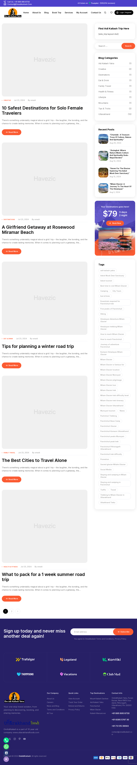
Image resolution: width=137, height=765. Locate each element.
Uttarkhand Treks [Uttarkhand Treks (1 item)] (107, 502)
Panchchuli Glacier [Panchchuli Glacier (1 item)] (108, 426)
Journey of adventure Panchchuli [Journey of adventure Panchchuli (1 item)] (109, 345)
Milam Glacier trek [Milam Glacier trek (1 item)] (108, 390)
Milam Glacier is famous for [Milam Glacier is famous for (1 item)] (112, 365)
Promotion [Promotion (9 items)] (104, 459)
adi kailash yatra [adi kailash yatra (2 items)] (107, 270)
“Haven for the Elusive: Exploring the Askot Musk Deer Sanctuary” (120, 170)
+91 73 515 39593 (120, 726)
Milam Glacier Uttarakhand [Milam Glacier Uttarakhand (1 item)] (111, 406)
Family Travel (9, 453)
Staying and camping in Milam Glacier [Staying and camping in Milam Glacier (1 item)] (113, 476)
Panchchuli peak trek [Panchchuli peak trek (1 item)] (109, 441)
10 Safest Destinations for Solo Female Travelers (42, 110)
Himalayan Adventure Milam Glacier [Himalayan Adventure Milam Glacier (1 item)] (112, 320)
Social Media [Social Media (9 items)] (106, 469)
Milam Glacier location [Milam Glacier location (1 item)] (110, 370)
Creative (7, 100)
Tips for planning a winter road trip (38, 346)
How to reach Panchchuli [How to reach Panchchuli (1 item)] (111, 339)
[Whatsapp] (6, 746)
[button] (115, 223)
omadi (33, 100)
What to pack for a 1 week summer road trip (43, 577)
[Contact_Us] (6, 753)
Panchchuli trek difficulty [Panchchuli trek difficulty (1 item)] (111, 454)
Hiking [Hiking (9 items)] (103, 314)
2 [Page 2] (11, 611)
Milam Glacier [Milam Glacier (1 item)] (106, 359)
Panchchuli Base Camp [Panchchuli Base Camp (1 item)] (110, 421)
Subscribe (123, 631)
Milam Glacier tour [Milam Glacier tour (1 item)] (108, 385)
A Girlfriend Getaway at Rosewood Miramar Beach (38, 229)
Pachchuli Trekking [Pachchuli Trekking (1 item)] (108, 416)
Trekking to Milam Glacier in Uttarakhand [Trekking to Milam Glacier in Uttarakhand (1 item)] (112, 496)
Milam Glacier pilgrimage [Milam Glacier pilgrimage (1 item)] (111, 380)
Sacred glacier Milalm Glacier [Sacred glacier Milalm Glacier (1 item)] (112, 464)
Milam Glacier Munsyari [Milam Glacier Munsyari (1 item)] (110, 375)
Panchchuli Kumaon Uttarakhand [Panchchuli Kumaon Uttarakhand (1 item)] (114, 431)
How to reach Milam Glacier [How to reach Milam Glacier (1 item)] (112, 334)
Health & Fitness (11, 567)
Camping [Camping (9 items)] (104, 291)
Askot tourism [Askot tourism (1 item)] (106, 281)
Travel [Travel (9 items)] (113, 490)
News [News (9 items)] (122, 411)
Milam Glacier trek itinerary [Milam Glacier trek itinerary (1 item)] (112, 400)
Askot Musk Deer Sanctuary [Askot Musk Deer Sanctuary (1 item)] (112, 276)
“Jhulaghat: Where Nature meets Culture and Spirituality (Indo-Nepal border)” (119, 154)
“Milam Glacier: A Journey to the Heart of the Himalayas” (120, 186)
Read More (11, 132)
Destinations (9, 219)
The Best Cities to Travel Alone (34, 460)
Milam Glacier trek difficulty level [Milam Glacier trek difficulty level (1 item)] (114, 395)
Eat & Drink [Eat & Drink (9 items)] (105, 296)
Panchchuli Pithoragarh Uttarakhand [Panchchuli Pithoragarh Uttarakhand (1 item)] (110, 448)
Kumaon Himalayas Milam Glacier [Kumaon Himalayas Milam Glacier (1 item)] (111, 353)
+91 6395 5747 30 (120, 719)
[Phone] (6, 740)
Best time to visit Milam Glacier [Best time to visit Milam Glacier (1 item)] (113, 286)
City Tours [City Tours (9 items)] (117, 291)
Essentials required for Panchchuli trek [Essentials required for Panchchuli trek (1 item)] (110, 302)
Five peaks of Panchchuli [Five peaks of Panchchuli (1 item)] (111, 309)
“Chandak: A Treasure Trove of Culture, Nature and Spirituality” (120, 137)
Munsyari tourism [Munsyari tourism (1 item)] (107, 411)
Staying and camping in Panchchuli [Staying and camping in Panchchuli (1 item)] (110, 483)
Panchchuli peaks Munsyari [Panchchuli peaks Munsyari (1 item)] (112, 436)
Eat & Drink (8, 339)
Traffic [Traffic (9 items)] (103, 490)
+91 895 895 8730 (121, 713)
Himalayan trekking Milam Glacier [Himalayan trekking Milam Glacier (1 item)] (111, 328)
